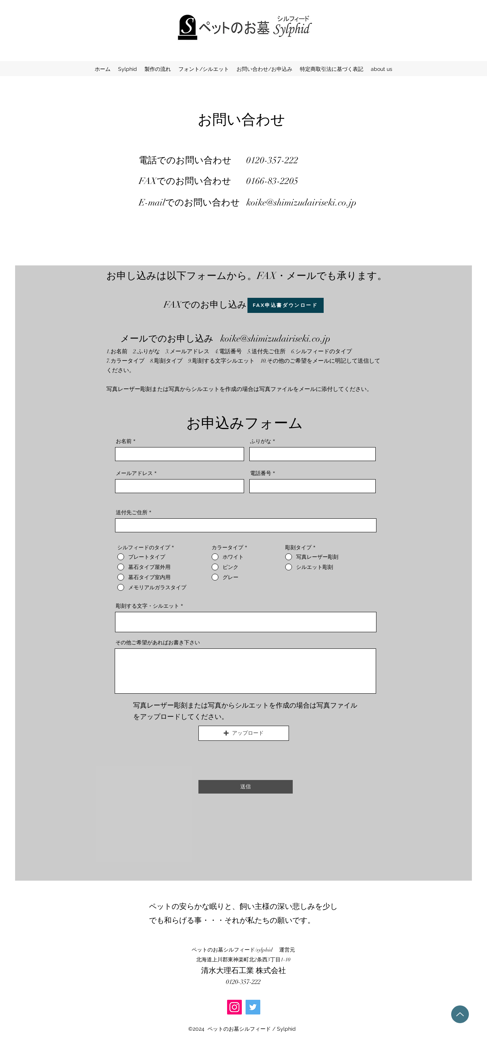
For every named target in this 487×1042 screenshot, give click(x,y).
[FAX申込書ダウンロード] (285, 305)
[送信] (245, 787)
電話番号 (260, 473)
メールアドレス (134, 473)
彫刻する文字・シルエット (147, 605)
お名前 (124, 441)
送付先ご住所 (131, 512)
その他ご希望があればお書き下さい (157, 642)
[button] (243, 733)
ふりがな (260, 441)
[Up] (460, 1014)
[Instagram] (234, 1007)
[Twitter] (253, 1007)
